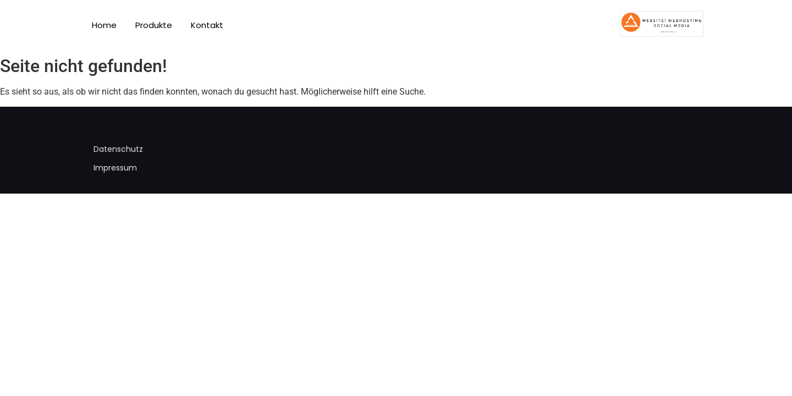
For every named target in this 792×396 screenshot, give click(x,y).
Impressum (115, 167)
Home (104, 25)
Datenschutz (118, 149)
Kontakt (207, 25)
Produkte (153, 25)
